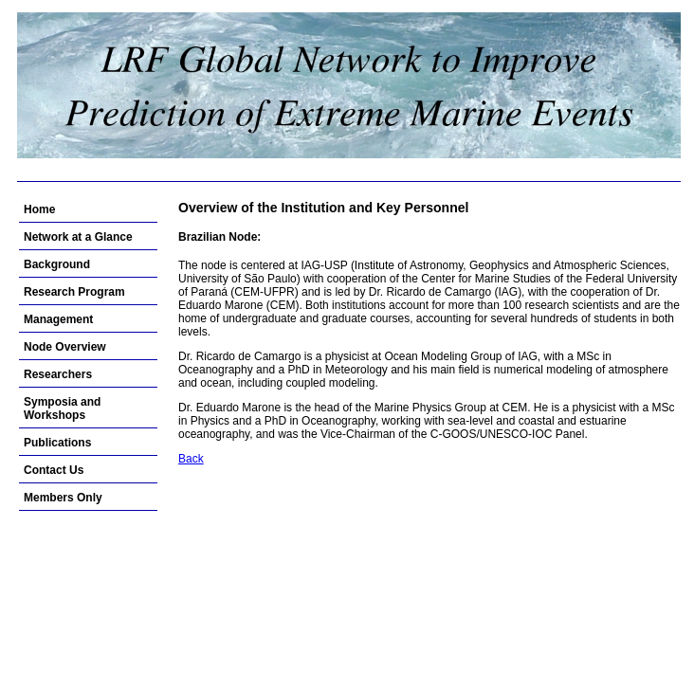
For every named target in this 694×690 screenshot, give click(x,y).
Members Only (63, 497)
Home (39, 209)
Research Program (74, 292)
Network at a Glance (78, 237)
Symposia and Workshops (62, 408)
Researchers (58, 374)
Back (191, 458)
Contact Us (53, 470)
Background (57, 264)
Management (58, 319)
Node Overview (65, 347)
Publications (57, 442)
